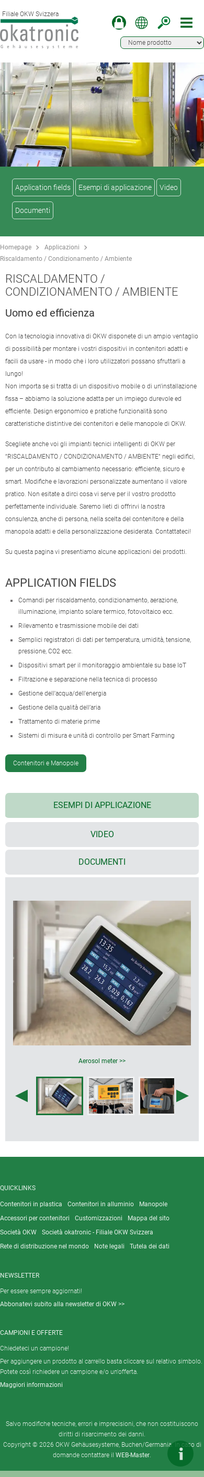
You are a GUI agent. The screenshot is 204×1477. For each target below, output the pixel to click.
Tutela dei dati (149, 1246)
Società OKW (18, 1232)
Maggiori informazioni (31, 1384)
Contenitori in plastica (31, 1204)
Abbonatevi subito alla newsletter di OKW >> (62, 1304)
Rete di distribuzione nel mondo (44, 1246)
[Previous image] (21, 1096)
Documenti (32, 210)
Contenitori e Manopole (45, 763)
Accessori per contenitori (35, 1218)
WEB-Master (133, 1455)
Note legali (109, 1246)
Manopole (153, 1204)
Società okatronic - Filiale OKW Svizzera (97, 1232)
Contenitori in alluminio (100, 1204)
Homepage (15, 247)
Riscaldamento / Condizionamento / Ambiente (66, 258)
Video (169, 187)
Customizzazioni (98, 1218)
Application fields (43, 187)
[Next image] (182, 1096)
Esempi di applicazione (115, 187)
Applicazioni (62, 247)
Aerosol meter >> (102, 1061)
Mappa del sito (148, 1218)
